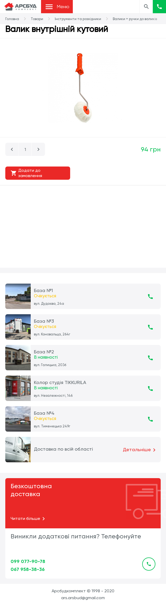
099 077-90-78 (28, 561)
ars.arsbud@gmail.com (83, 597)
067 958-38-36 (28, 569)
